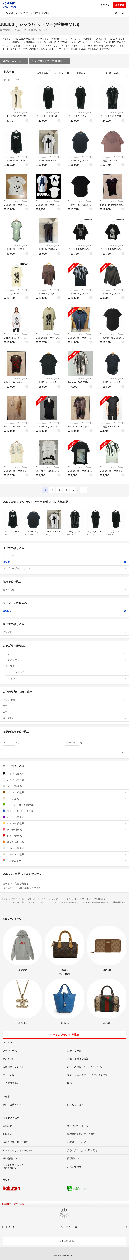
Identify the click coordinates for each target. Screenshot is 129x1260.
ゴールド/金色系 (64, 854)
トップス (65, 666)
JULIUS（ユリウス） (14, 60)
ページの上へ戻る (64, 1240)
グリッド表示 (76, 73)
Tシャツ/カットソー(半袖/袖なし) (49, 60)
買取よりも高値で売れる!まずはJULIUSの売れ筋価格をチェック (64, 885)
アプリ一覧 (71, 1227)
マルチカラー (64, 860)
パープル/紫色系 (64, 817)
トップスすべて (67, 672)
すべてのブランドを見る (64, 1034)
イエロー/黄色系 (64, 823)
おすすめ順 (56, 73)
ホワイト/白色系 (64, 779)
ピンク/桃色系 (64, 829)
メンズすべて (65, 659)
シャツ (67, 678)
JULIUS (64, 611)
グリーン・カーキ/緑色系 (64, 804)
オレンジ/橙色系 (64, 841)
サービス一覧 (8, 1227)
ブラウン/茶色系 (64, 792)
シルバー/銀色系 (64, 848)
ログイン (105, 5)
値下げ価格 (64, 589)
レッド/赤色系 (64, 835)
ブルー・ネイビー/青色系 (64, 810)
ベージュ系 (64, 798)
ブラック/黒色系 (64, 773)
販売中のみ (41, 73)
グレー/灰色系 (64, 786)
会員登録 (119, 5)
